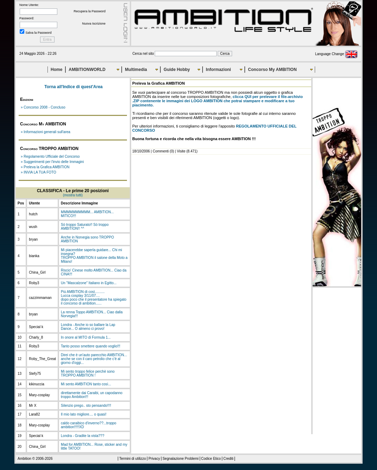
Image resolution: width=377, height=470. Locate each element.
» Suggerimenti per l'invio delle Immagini (52, 162)
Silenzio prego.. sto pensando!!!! (86, 405)
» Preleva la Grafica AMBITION (45, 167)
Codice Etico (211, 459)
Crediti (228, 459)
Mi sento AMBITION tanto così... (86, 384)
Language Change (336, 54)
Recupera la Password (90, 11)
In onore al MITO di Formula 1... (86, 337)
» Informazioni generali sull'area (45, 132)
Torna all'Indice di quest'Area (73, 86)
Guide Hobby (177, 69)
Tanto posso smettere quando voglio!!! (90, 346)
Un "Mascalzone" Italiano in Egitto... (88, 283)
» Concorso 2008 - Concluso (43, 107)
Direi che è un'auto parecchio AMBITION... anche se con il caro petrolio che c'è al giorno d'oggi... (94, 359)
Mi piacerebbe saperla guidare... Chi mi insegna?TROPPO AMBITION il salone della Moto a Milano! (94, 255)
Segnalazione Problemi (180, 459)
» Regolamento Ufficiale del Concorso (50, 156)
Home (56, 69)
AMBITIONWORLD (87, 69)
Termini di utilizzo (132, 459)
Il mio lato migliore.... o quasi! (84, 414)
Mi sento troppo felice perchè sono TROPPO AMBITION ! (88, 373)
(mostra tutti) (73, 195)
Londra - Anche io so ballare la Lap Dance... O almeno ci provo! (88, 327)
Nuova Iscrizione (94, 23)
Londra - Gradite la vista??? (82, 436)
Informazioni (218, 69)
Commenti (161, 151)
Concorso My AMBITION (272, 69)
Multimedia (136, 69)
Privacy (154, 459)
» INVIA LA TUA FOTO (38, 172)
